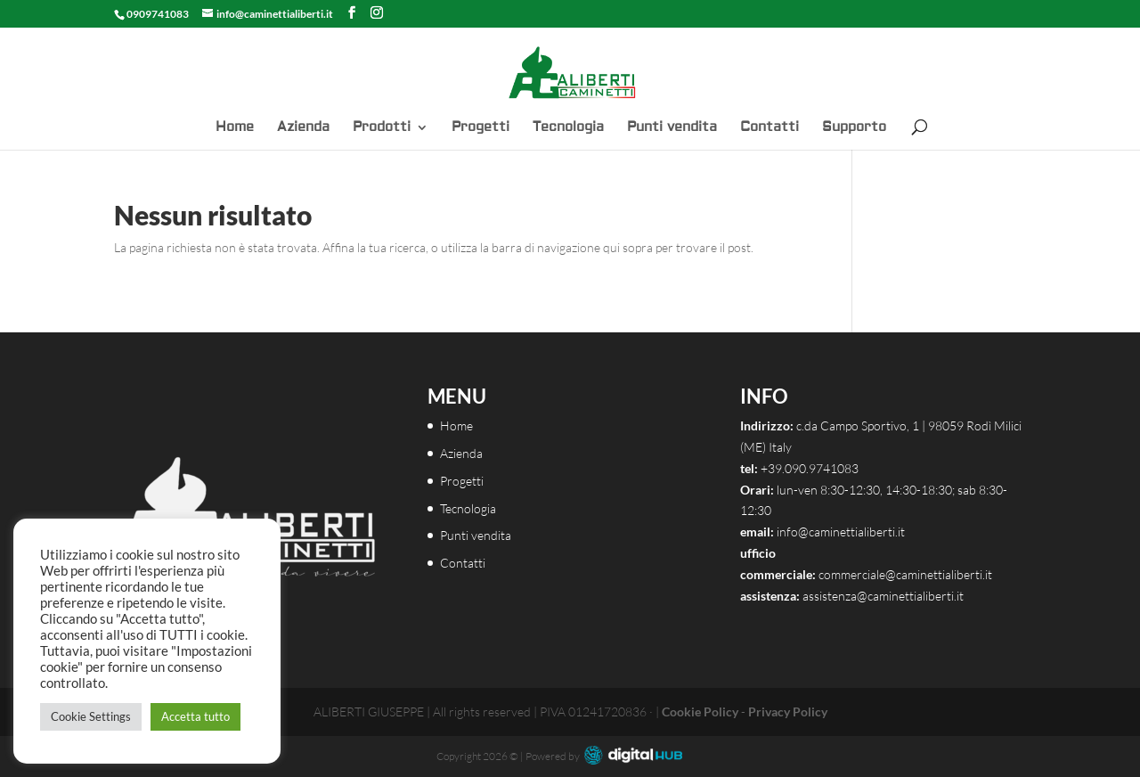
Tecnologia (568, 128)
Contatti (769, 128)
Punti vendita (672, 128)
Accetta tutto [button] (195, 716)
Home (235, 128)
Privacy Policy (787, 711)
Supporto (854, 128)
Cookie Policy (700, 711)
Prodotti (382, 128)
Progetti (480, 128)
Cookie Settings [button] (91, 716)
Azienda (303, 128)
